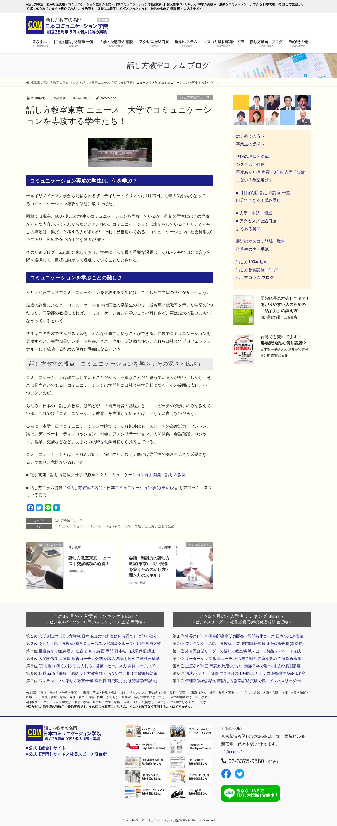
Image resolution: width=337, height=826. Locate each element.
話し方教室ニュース (195, 97)
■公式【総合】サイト (46, 748)
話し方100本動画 (251, 262)
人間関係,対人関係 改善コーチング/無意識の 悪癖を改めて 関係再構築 (99, 658)
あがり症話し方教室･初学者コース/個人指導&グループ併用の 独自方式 (100, 643)
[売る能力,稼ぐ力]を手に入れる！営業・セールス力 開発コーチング (97, 666)
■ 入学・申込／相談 (254, 213)
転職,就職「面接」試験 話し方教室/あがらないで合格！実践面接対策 (98, 673)
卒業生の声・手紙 (252, 249)
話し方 (149, 526)
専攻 (138, 526)
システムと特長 (250, 164)
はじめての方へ (250, 136)
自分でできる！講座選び (258, 200)
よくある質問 (248, 229)
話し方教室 (166, 526)
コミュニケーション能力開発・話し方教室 (147, 475)
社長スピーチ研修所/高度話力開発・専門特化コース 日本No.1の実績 (244, 636)
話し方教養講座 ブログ (257, 270)
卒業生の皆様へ (250, 144)
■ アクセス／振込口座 (256, 221)
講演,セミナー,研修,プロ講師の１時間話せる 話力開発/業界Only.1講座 (245, 673)
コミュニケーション (69, 526)
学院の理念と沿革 (252, 156)
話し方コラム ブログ (255, 277)
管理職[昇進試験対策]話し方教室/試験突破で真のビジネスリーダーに (244, 681)
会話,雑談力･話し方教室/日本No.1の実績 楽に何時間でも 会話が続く (98, 636)
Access (233, 752)
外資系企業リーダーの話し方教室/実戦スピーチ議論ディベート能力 (243, 651)
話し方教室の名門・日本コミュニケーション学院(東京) (120, 487)
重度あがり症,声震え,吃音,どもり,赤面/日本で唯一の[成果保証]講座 (243, 666)
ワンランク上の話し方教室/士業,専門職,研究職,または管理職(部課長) (98, 681)
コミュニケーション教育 (104, 526)
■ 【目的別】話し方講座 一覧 (263, 192)
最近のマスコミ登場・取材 (260, 241)
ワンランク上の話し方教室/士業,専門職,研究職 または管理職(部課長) (244, 643)
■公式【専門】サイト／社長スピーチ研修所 (66, 754)
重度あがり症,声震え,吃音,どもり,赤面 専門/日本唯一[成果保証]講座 (97, 651)
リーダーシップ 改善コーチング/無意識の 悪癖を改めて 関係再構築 (243, 658)
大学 (128, 526)
